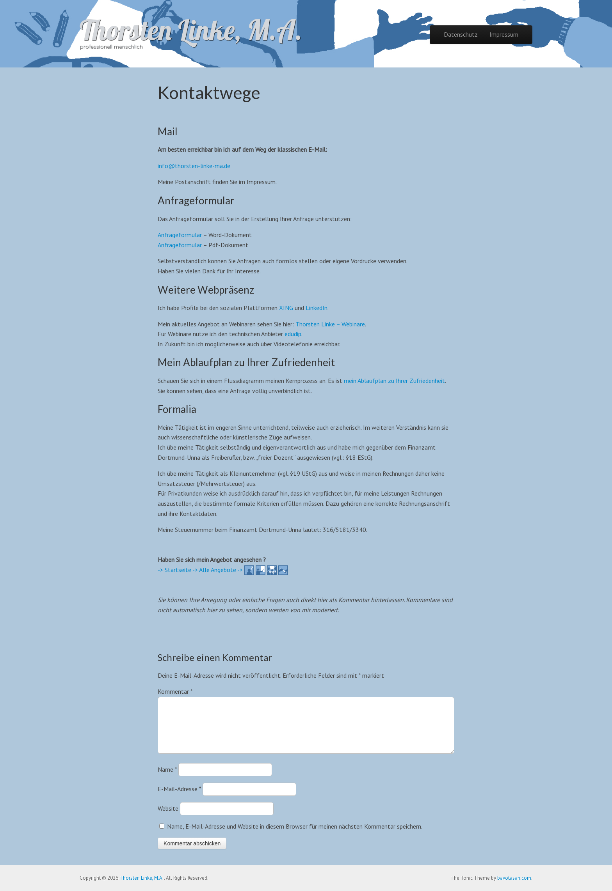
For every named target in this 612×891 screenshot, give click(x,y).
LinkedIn (316, 308)
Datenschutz (461, 34)
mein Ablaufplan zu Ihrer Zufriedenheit (394, 380)
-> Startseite (174, 570)
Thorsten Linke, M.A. (191, 29)
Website (168, 818)
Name (167, 779)
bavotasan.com (514, 878)
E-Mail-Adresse (179, 798)
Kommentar (175, 691)
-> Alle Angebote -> (217, 570)
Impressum (503, 34)
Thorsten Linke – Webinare (330, 324)
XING (286, 308)
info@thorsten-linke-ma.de (194, 166)
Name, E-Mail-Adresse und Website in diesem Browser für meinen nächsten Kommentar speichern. (294, 836)
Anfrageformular (180, 235)
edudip (293, 334)
